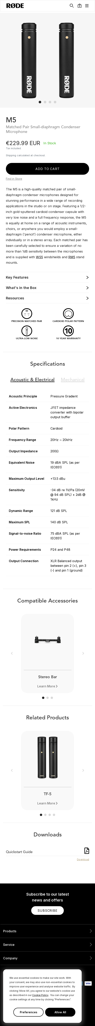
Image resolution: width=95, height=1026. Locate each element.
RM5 (71, 257)
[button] (79, 6)
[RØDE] (15, 5)
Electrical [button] (32, 380)
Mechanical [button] (73, 380)
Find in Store (14, 178)
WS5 (39, 257)
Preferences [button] (28, 1012)
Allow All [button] (60, 1012)
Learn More (46, 686)
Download (83, 859)
